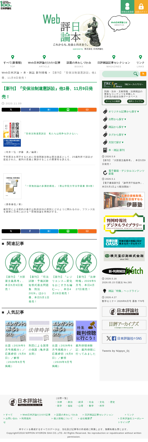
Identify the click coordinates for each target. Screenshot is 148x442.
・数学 (90, 405)
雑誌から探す (117, 126)
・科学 (100, 405)
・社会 (90, 402)
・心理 (79, 405)
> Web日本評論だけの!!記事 (35, 414)
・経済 (79, 402)
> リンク (129, 414)
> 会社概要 (85, 418)
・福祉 (69, 405)
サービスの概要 (113, 101)
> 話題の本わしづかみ (66, 414)
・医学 (58, 405)
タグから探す (117, 134)
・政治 (69, 402)
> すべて (8, 414)
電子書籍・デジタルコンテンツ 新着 (126, 172)
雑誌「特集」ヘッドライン (124, 290)
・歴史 (111, 402)
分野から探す (117, 119)
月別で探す (116, 142)
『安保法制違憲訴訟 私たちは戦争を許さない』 (51, 133)
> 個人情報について (62, 418)
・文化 (100, 402)
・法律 (58, 402)
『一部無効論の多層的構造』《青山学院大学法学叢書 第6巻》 (59, 186)
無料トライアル (136, 101)
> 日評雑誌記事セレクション (98, 414)
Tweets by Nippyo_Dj (115, 350)
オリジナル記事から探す (124, 111)
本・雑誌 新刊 (117, 150)
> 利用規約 (25, 418)
